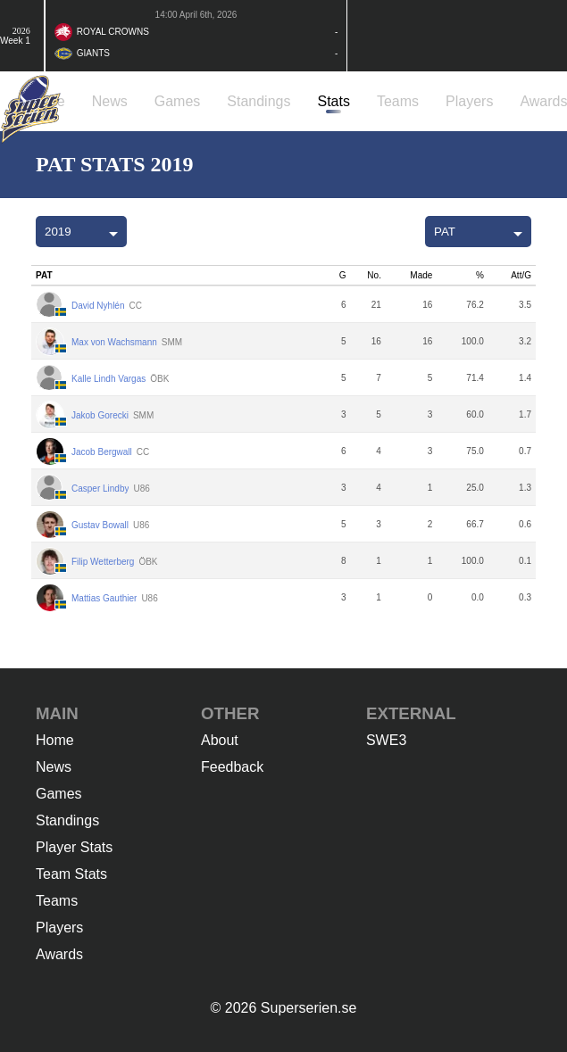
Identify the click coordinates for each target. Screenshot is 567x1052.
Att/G (521, 275)
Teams (57, 900)
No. (374, 275)
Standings (67, 820)
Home (55, 740)
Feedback (232, 767)
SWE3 (386, 740)
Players (59, 927)
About (219, 740)
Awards (59, 954)
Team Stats (71, 874)
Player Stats (74, 847)
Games (59, 793)
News (53, 767)
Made (421, 275)
